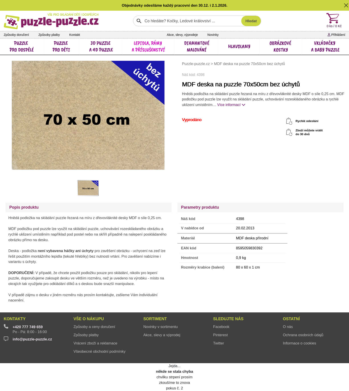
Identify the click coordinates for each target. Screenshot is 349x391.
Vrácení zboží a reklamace (95, 343)
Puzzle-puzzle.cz (196, 64)
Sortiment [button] (155, 319)
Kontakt (74, 35)
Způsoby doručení (16, 35)
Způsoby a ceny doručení (94, 327)
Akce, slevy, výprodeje (182, 35)
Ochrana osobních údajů (303, 335)
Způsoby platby (49, 35)
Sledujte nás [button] (228, 319)
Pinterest (220, 335)
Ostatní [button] (291, 319)
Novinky (213, 35)
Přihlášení (336, 35)
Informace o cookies (299, 343)
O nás (288, 327)
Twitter (218, 343)
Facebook (221, 327)
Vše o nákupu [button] (88, 319)
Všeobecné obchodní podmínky (99, 351)
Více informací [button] (231, 105)
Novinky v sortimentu (160, 327)
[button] (346, 5)
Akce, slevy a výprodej (161, 335)
